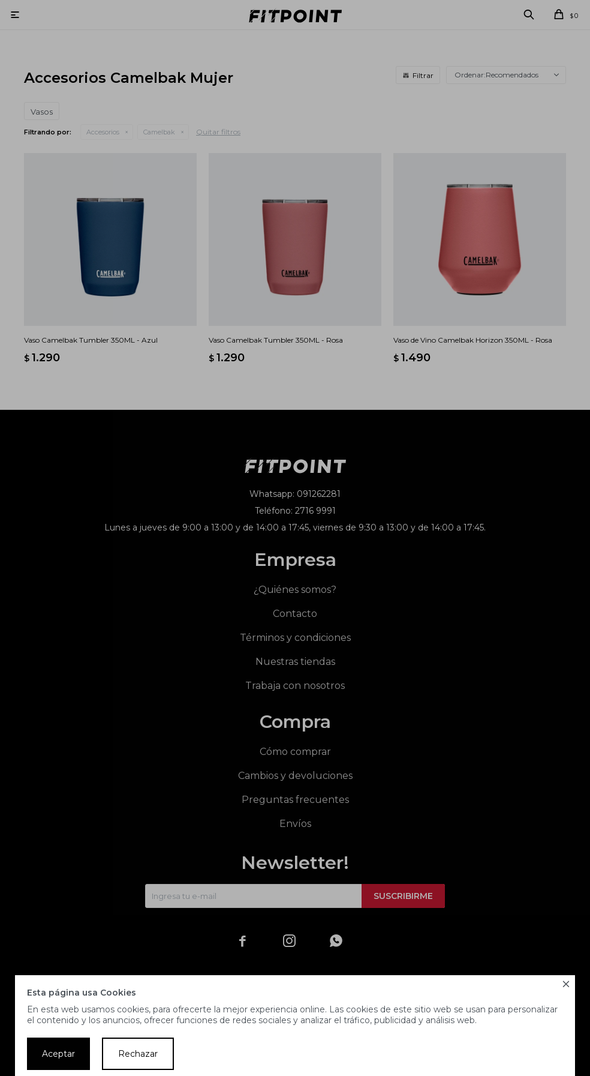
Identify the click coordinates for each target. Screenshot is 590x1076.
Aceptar (58, 1053)
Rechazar (138, 1053)
